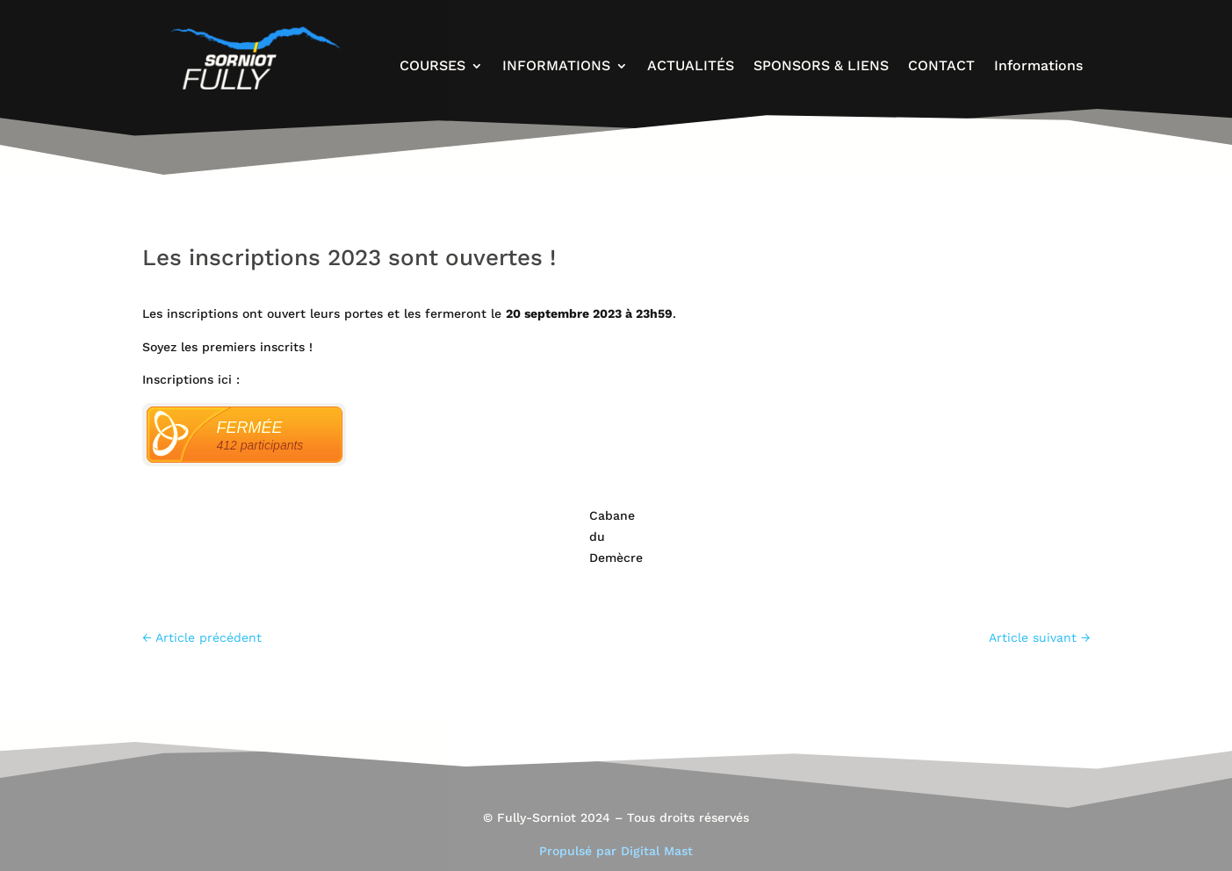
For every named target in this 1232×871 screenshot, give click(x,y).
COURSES (432, 67)
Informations (1038, 67)
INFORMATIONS (556, 67)
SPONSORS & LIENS (821, 67)
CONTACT (941, 67)
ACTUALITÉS (690, 67)
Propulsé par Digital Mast (616, 851)
